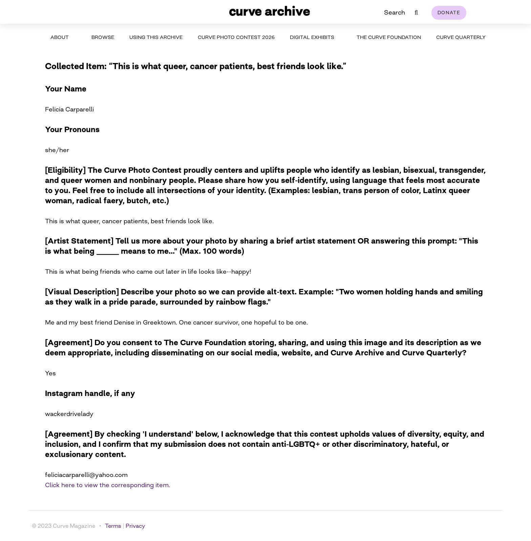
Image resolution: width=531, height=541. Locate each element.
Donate (449, 12)
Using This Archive (156, 37)
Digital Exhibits (312, 37)
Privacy (135, 525)
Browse (102, 37)
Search (394, 12)
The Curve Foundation (389, 37)
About (59, 37)
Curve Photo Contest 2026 (236, 37)
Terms (113, 525)
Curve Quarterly (461, 37)
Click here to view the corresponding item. (107, 484)
